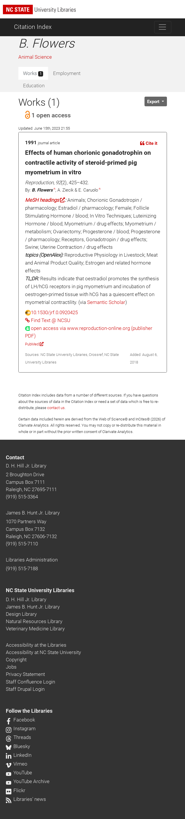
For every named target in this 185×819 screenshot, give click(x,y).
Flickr (15, 790)
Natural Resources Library (34, 621)
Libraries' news (26, 799)
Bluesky (18, 746)
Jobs (11, 667)
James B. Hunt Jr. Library (33, 513)
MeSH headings (45, 200)
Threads (18, 737)
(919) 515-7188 (22, 568)
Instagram (21, 728)
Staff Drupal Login (25, 689)
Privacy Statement (25, 674)
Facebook (20, 720)
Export (154, 101)
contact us (56, 408)
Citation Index (33, 26)
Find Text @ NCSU (47, 320)
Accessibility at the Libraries (36, 645)
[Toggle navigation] (162, 27)
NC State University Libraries (40, 590)
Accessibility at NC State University (43, 652)
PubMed (34, 344)
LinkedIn (18, 755)
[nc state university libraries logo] (94, 12)
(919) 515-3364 (22, 497)
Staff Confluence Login (30, 682)
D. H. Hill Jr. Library (26, 466)
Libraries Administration (32, 560)
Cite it (148, 143)
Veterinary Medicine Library (35, 629)
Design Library (21, 614)
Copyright (16, 659)
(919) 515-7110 (22, 544)
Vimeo (16, 764)
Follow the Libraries (29, 711)
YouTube (19, 772)
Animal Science (35, 57)
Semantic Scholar (106, 302)
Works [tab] (33, 73)
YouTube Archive (28, 781)
